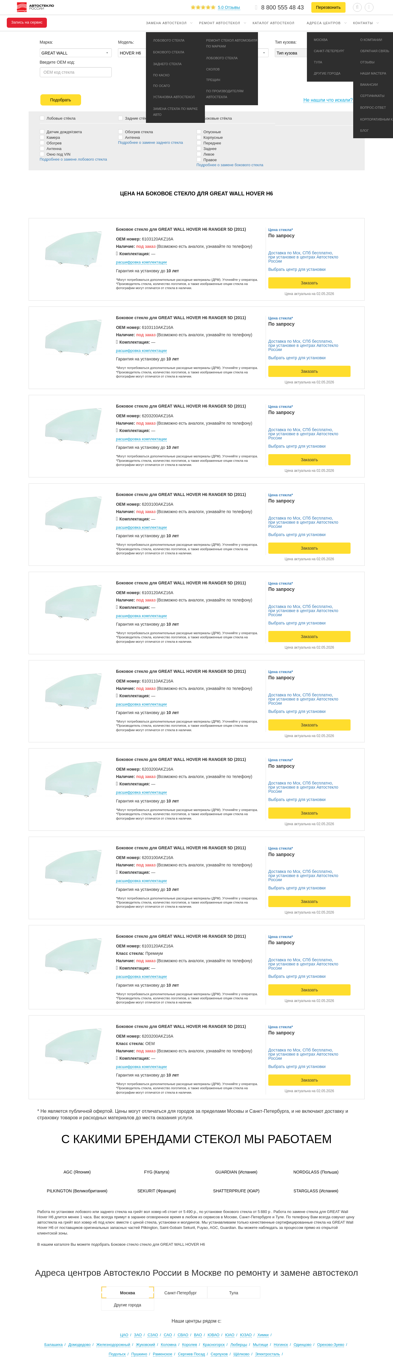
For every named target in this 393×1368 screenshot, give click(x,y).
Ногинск (281, 1344)
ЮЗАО (245, 1335)
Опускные (209, 131)
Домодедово (79, 1344)
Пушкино (139, 1354)
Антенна (51, 148)
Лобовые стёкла (57, 118)
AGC (77, 1172)
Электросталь (267, 1354)
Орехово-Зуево (330, 1344)
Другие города (127, 1305)
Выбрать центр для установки (296, 269)
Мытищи (260, 1344)
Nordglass (315, 1172)
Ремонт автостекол (219, 23)
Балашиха (54, 1344)
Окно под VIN (55, 154)
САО (168, 1335)
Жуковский (145, 1344)
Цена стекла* (280, 230)
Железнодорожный (113, 1344)
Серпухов (219, 1354)
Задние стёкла (134, 118)
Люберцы (238, 1344)
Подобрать (60, 100)
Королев (189, 1344)
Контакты (363, 23)
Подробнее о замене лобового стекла (73, 159)
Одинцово (302, 1344)
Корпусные (210, 137)
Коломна (168, 1344)
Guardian (236, 1172)
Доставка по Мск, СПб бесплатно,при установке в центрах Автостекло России (303, 256)
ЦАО (124, 1335)
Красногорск (214, 1344)
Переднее (209, 143)
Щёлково (241, 1354)
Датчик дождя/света (61, 131)
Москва (127, 1292)
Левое (206, 154)
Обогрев (51, 143)
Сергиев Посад (191, 1354)
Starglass (316, 1191)
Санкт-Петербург (181, 1292)
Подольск (117, 1354)
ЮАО (229, 1335)
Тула (233, 1292)
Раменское (162, 1354)
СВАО (182, 1335)
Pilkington (77, 1191)
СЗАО (152, 1335)
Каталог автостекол (274, 23)
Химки (263, 1335)
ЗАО (138, 1335)
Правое (207, 159)
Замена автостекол (166, 23)
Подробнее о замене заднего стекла (150, 142)
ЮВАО (213, 1335)
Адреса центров (324, 23)
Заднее (207, 148)
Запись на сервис (26, 22)
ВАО (198, 1335)
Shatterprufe (236, 1191)
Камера (50, 137)
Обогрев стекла (135, 131)
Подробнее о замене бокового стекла (230, 165)
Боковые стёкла (214, 118)
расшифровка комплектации (141, 262)
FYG (157, 1172)
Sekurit (156, 1191)
